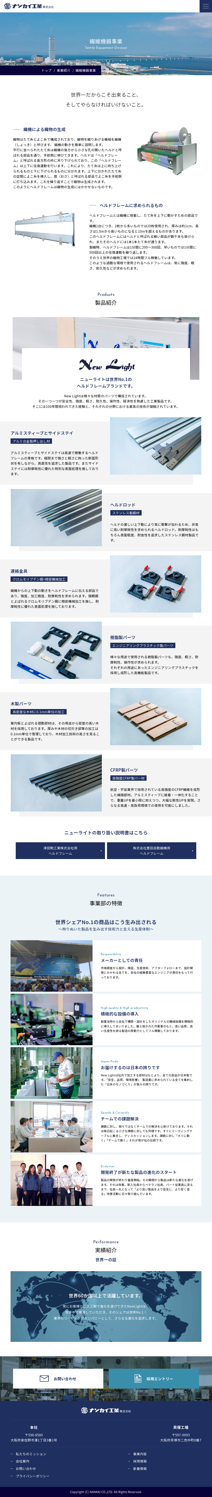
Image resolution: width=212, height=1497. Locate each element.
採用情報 (140, 1461)
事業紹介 (63, 70)
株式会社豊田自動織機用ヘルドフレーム (151, 850)
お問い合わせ (26, 1468)
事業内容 (140, 1453)
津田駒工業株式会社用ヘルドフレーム (60, 850)
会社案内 (22, 1461)
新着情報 (140, 1468)
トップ (46, 70)
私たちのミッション (31, 1453)
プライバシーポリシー (33, 1475)
